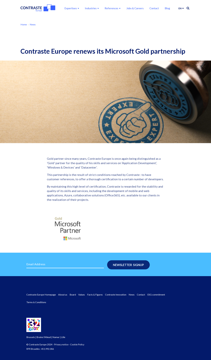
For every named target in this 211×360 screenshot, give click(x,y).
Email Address (35, 264)
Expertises (70, 8)
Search (188, 8)
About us (62, 294)
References (111, 8)
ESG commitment (156, 294)
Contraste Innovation (115, 294)
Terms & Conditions (36, 302)
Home (24, 24)
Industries (91, 8)
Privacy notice (61, 344)
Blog (167, 8)
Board (73, 294)
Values (81, 294)
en (180, 8)
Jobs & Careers (135, 8)
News (33, 24)
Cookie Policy (77, 344)
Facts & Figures (95, 294)
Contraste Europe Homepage (41, 294)
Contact (154, 8)
